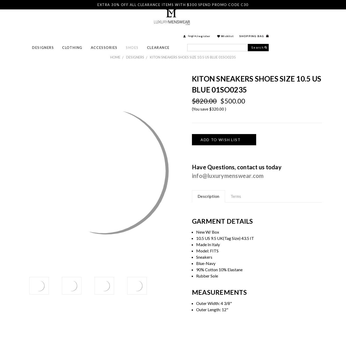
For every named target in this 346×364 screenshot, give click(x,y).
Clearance (218, 32)
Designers (102, 32)
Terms (236, 196)
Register (263, 20)
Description (208, 196)
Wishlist (286, 20)
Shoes (191, 32)
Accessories (163, 32)
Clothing (132, 32)
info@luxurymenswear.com (228, 175)
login (252, 20)
